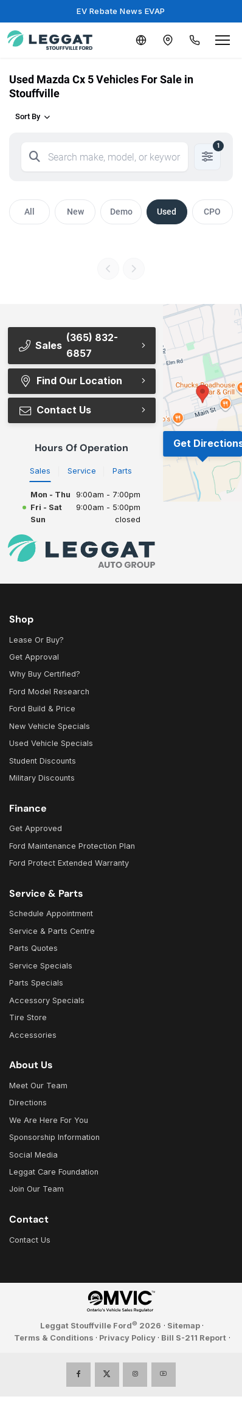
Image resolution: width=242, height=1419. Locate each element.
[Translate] (141, 40)
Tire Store (28, 1017)
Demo (121, 211)
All (29, 211)
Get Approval (34, 656)
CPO (212, 211)
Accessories (33, 1035)
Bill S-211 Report (193, 1337)
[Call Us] (195, 40)
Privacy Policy (127, 1337)
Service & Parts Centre (52, 931)
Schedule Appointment (51, 913)
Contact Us (54, 410)
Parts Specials (36, 982)
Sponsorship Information (54, 1137)
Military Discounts (42, 777)
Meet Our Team (38, 1085)
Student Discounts (42, 760)
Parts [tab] (122, 470)
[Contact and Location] (168, 40)
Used (166, 211)
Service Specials (40, 965)
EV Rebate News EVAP (121, 11)
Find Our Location (70, 381)
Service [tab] (81, 470)
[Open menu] (222, 40)
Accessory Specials (47, 1000)
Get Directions (207, 443)
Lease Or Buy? (36, 639)
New (75, 211)
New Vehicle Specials (49, 726)
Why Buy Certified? (44, 673)
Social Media (33, 1154)
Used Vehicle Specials (51, 743)
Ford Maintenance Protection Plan (72, 846)
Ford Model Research (49, 691)
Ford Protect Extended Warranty (69, 863)
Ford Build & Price (42, 708)
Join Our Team (36, 1188)
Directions (28, 1102)
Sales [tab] (40, 470)
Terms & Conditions (54, 1337)
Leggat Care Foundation (54, 1171)
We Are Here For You (48, 1120)
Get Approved (35, 828)
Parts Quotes (33, 948)
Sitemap (183, 1325)
